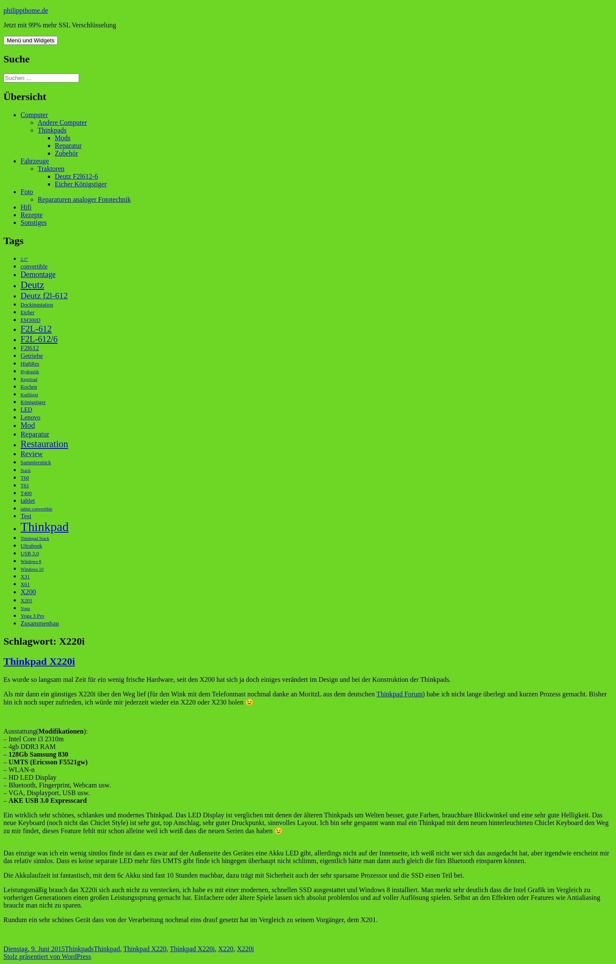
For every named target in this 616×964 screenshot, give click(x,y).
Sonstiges (34, 222)
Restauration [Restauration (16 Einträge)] (44, 444)
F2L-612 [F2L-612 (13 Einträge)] (36, 329)
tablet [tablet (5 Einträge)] (28, 500)
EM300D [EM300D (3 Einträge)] (30, 320)
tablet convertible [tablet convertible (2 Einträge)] (36, 509)
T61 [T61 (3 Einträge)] (25, 486)
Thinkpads (52, 130)
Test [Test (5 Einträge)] (26, 515)
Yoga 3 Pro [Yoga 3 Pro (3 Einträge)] (32, 616)
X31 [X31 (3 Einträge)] (25, 577)
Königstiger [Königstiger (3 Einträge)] (33, 402)
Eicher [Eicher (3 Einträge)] (28, 312)
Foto (27, 191)
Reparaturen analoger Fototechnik (84, 199)
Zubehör (66, 153)
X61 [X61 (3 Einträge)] (25, 584)
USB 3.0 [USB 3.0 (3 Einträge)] (30, 554)
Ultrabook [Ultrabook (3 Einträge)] (31, 546)
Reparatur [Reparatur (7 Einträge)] (35, 434)
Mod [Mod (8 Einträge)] (28, 425)
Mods (62, 138)
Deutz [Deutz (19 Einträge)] (32, 284)
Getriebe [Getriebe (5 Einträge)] (32, 355)
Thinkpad (107, 948)
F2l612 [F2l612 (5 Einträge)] (30, 347)
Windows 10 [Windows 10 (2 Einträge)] (32, 569)
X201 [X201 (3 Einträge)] (27, 601)
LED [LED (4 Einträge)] (26, 410)
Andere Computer (62, 122)
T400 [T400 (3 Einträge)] (26, 493)
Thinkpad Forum (399, 694)
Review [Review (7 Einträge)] (32, 454)
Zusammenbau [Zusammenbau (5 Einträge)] (40, 623)
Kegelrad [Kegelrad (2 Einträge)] (29, 379)
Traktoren (51, 168)
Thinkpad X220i (39, 661)
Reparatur (68, 145)
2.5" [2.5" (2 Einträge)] (24, 259)
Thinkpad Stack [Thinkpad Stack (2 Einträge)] (35, 538)
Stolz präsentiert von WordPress (47, 956)
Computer (34, 114)
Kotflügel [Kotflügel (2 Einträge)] (29, 394)
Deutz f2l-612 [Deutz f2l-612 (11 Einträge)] (44, 295)
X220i (245, 948)
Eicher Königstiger (81, 184)
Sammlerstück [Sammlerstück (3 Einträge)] (36, 463)
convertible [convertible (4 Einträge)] (34, 266)
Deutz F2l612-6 (76, 176)
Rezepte (32, 214)
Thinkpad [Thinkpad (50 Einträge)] (44, 527)
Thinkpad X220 (144, 948)
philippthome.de (25, 10)
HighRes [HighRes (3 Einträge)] (30, 364)
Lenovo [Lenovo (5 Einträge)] (30, 417)
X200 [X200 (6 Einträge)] (28, 592)
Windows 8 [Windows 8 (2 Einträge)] (31, 561)
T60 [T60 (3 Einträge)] (25, 478)
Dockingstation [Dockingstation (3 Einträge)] (37, 305)
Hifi (26, 207)
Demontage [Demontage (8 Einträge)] (38, 274)
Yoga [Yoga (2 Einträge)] (25, 608)
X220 (226, 948)
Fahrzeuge (35, 161)
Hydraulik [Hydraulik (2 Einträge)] (30, 371)
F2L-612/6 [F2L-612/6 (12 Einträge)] (39, 339)
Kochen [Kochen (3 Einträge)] (29, 387)
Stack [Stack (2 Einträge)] (26, 470)
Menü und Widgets (30, 40)
